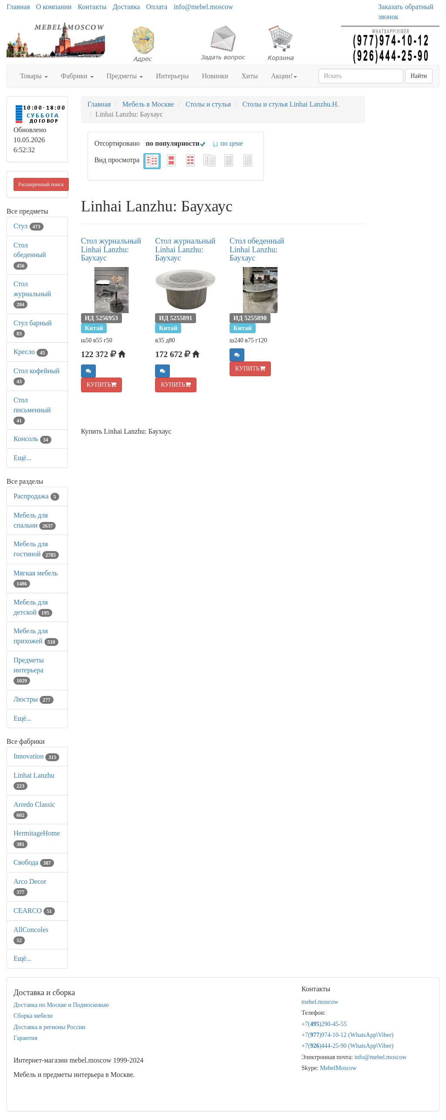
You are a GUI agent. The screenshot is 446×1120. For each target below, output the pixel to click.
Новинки (215, 76)
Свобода (34, 862)
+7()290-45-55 (324, 1024)
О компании (54, 6)
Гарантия (25, 1038)
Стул (29, 226)
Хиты (249, 76)
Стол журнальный (32, 294)
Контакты (92, 6)
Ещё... (22, 457)
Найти (419, 76)
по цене (227, 143)
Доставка (126, 6)
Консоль (32, 438)
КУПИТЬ (102, 384)
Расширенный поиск (41, 184)
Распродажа (36, 496)
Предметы (125, 76)
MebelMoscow (338, 1068)
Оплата (156, 6)
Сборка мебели (33, 1016)
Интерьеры (172, 76)
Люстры (34, 699)
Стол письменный (32, 410)
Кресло (31, 351)
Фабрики (77, 76)
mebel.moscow (319, 1002)
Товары (34, 76)
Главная (18, 6)
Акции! (284, 76)
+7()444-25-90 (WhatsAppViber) (347, 1046)
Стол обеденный (30, 255)
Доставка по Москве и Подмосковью (61, 1005)
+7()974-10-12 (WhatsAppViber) (347, 1035)
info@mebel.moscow (203, 6)
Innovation (36, 756)
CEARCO (34, 910)
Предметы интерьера (29, 670)
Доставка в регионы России (49, 1027)
